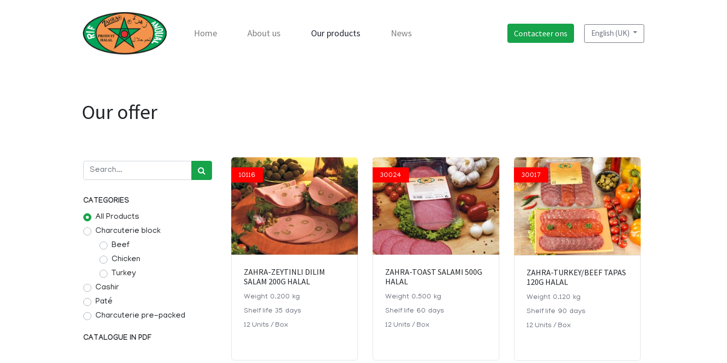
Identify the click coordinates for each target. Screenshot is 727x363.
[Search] (201, 170)
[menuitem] (206, 33)
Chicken (126, 259)
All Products (117, 217)
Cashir (107, 287)
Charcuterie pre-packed (140, 316)
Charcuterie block (128, 231)
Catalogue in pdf (117, 338)
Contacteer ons (540, 33)
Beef (121, 245)
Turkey (124, 273)
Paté (104, 302)
